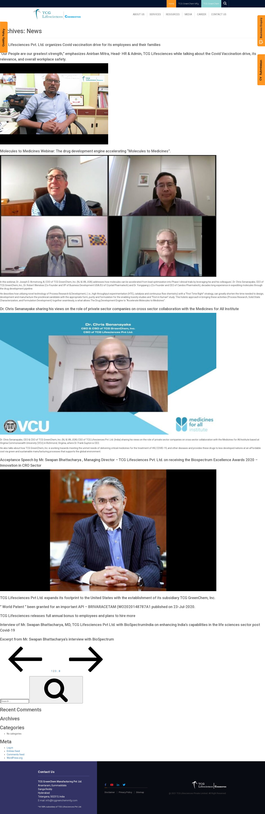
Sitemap (140, 792)
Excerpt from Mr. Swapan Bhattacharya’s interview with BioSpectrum (57, 639)
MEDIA (188, 14)
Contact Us (218, 14)
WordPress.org (14, 758)
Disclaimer (110, 792)
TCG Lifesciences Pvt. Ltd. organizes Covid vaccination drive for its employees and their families (80, 45)
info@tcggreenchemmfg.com (61, 800)
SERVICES (155, 14)
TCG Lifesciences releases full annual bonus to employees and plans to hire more (67, 616)
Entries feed (13, 751)
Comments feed (15, 754)
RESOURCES (173, 14)
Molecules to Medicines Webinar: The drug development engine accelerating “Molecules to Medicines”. (85, 151)
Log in (10, 747)
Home (171, 3)
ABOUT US (138, 14)
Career (201, 14)
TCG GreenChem (211, 3)
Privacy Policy (125, 792)
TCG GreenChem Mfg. (188, 3)
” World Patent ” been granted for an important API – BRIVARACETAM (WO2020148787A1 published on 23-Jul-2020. (97, 607)
